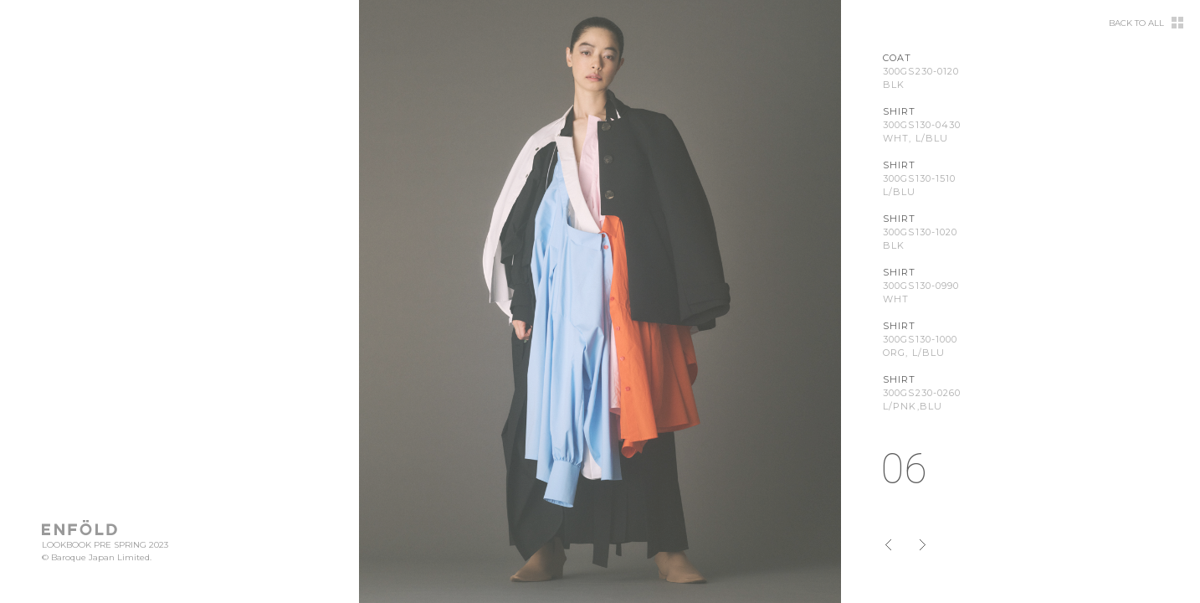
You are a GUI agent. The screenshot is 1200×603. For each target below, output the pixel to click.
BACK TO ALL (1136, 23)
